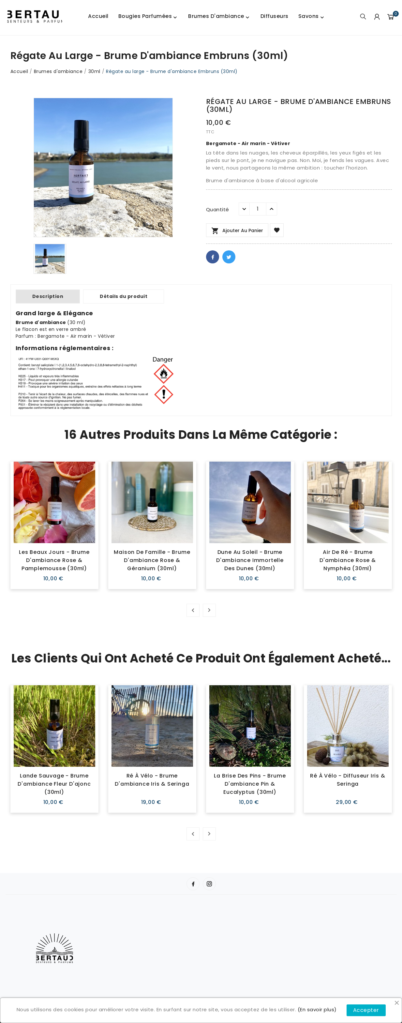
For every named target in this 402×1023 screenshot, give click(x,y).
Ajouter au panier (237, 231)
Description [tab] (48, 296)
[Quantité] (258, 208)
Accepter (366, 1010)
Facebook (212, 256)
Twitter (228, 256)
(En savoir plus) (317, 1009)
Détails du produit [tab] (123, 296)
